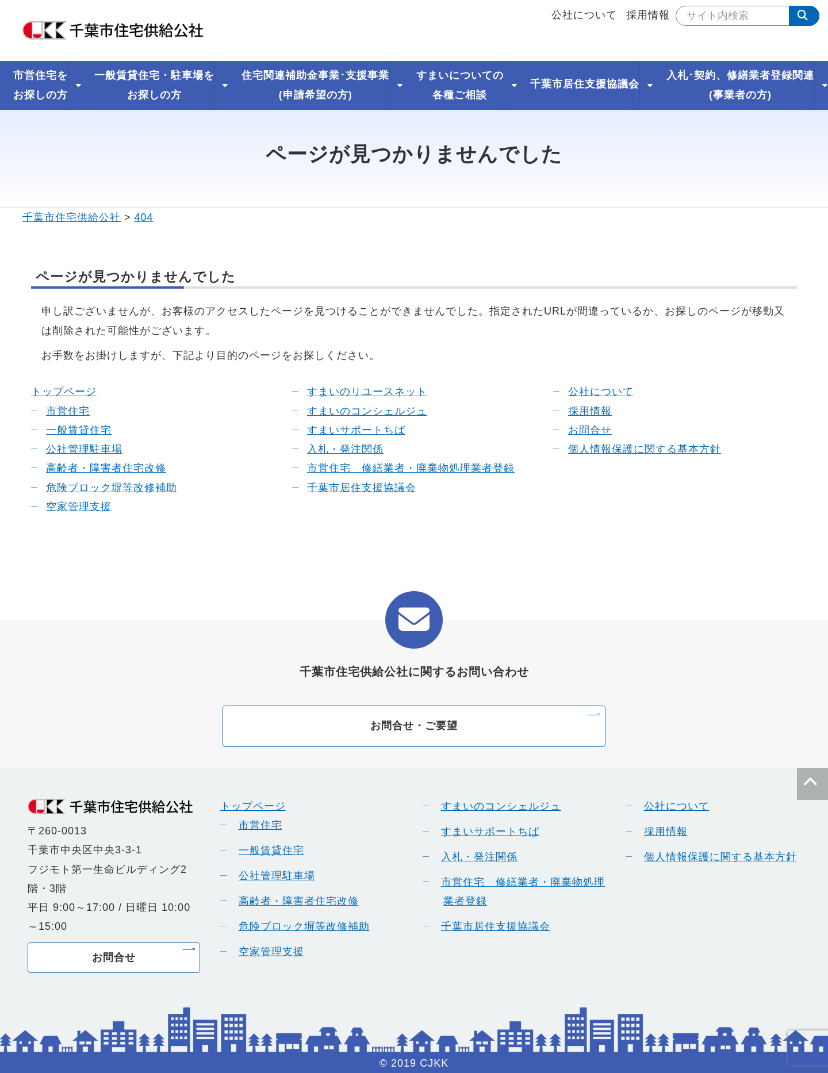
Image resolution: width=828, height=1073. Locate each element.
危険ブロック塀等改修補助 (104, 487)
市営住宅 (60, 411)
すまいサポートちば (348, 430)
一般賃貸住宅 (71, 430)
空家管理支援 (71, 506)
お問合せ (582, 430)
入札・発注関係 (338, 449)
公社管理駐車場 (76, 449)
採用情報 (648, 15)
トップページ (64, 391)
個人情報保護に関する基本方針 (637, 449)
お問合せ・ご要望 (414, 725)
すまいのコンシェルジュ (359, 411)
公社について (584, 15)
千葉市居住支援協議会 (354, 487)
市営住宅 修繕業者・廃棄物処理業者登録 (403, 468)
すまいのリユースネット (359, 391)
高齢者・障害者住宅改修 (98, 468)
